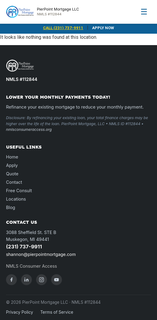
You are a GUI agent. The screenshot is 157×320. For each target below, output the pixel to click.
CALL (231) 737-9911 (63, 28)
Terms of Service (56, 312)
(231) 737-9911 (24, 247)
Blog (10, 207)
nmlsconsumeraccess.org (29, 129)
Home (12, 156)
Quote (12, 173)
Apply (12, 165)
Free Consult (19, 190)
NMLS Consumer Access (31, 266)
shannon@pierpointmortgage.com (41, 254)
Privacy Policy (19, 312)
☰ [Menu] (143, 11)
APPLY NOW (103, 28)
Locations (16, 199)
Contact (14, 182)
